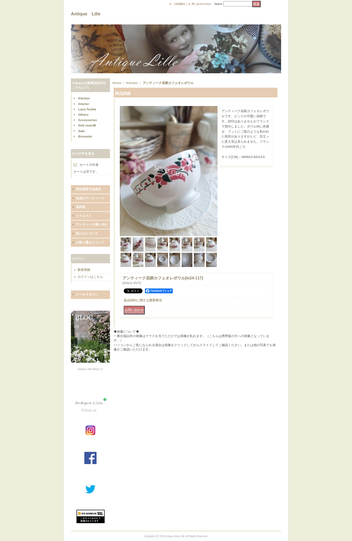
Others (83, 115)
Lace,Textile (87, 109)
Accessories (87, 120)
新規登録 (83, 270)
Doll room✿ (87, 125)
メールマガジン (87, 294)
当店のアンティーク (90, 198)
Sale (81, 131)
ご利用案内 (179, 4)
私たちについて (87, 233)
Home (116, 83)
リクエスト (84, 216)
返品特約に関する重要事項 (143, 300)
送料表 (80, 207)
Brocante (85, 136)
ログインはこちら (90, 277)
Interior (83, 104)
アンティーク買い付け (92, 224)
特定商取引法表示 (88, 189)
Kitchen (84, 98)
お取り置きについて (90, 242)
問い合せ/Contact (201, 4)
